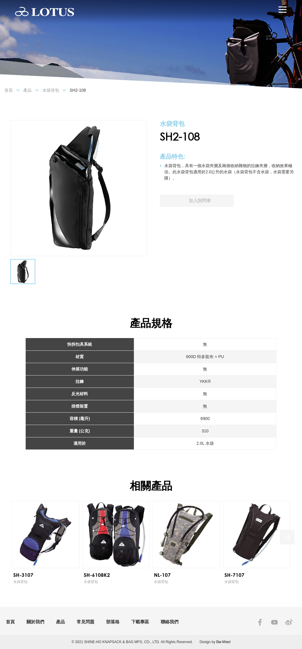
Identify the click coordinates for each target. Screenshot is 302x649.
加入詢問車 (200, 200)
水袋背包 (50, 90)
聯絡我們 (169, 621)
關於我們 (35, 621)
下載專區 (140, 621)
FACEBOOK (260, 622)
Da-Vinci (223, 642)
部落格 (112, 621)
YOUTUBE (274, 622)
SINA (289, 622)
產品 (27, 90)
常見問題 (85, 621)
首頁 (8, 90)
